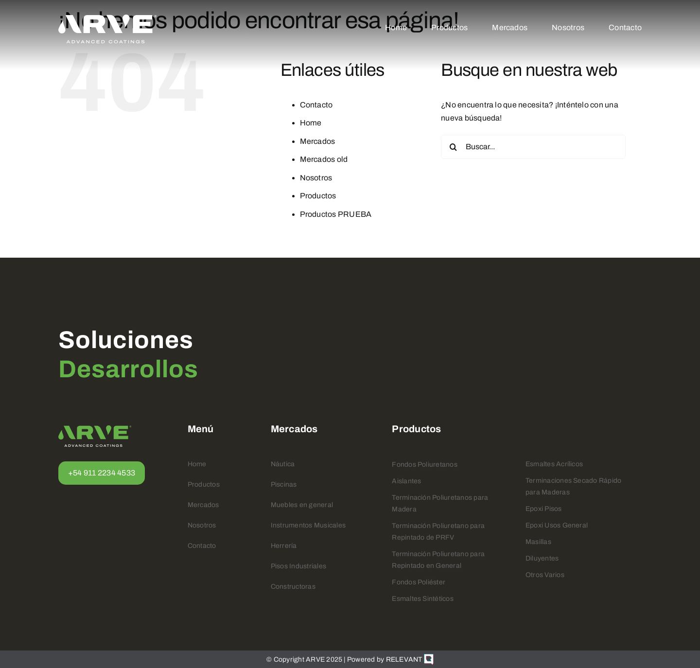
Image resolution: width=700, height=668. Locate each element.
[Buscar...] (533, 147)
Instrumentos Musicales (308, 525)
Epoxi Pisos (543, 508)
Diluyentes (542, 558)
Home (311, 123)
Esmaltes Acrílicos (554, 464)
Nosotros (316, 178)
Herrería (284, 545)
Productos (318, 196)
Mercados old (324, 159)
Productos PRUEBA (336, 214)
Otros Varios (544, 575)
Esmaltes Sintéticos (423, 598)
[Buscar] (453, 147)
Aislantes (406, 481)
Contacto (316, 105)
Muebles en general (302, 505)
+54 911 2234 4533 (101, 473)
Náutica (283, 464)
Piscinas (284, 484)
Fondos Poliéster (418, 582)
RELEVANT (410, 659)
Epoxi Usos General (556, 525)
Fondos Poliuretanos (424, 464)
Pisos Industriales (298, 566)
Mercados (317, 141)
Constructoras (293, 586)
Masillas (538, 541)
